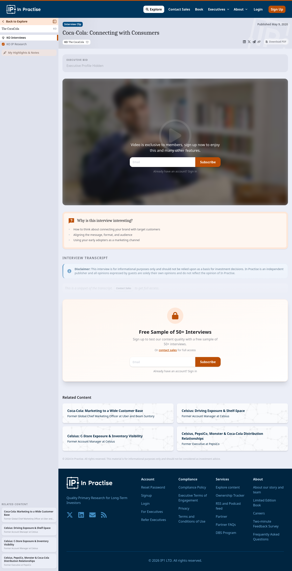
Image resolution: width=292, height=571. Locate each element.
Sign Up (277, 9)
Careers (259, 513)
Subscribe (208, 162)
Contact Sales (179, 9)
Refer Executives (153, 520)
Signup (146, 495)
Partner (221, 516)
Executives (219, 9)
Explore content (228, 487)
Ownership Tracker (230, 495)
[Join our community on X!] (70, 515)
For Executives (152, 511)
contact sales (168, 350)
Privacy (183, 508)
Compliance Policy (192, 487)
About (241, 9)
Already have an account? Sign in (175, 171)
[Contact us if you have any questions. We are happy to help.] (92, 515)
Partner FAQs (226, 524)
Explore (154, 9)
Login (258, 9)
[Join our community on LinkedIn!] (81, 515)
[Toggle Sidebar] (58, 294)
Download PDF (275, 41)
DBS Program (226, 532)
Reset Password (153, 487)
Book (199, 9)
